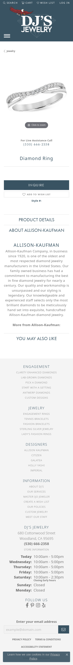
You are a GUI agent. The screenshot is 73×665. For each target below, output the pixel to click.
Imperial (36, 470)
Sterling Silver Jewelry (36, 429)
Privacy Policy (21, 639)
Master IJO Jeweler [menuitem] (36, 496)
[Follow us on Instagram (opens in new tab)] (38, 605)
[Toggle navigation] (7, 35)
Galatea (36, 460)
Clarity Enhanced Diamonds (36, 372)
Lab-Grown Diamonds (36, 377)
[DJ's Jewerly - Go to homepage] (36, 24)
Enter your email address (36, 621)
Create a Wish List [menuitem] (36, 501)
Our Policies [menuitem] (36, 506)
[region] (36, 97)
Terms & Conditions (48, 639)
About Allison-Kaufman (36, 230)
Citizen (36, 455)
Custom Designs (36, 397)
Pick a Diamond (36, 382)
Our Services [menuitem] (36, 491)
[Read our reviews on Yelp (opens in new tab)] (44, 605)
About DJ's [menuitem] (36, 486)
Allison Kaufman (36, 450)
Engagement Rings (36, 414)
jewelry (11, 51)
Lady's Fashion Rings (36, 434)
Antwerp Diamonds (36, 392)
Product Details (36, 220)
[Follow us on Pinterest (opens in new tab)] (32, 605)
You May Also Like (36, 338)
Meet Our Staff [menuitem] (36, 517)
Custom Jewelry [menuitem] (36, 512)
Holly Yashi (36, 465)
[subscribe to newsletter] (63, 629)
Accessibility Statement (36, 646)
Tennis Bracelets (36, 419)
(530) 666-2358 (36, 144)
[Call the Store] (36, 543)
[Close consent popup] (67, 655)
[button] (10, 3)
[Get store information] (36, 549)
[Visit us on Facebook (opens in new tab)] (27, 605)
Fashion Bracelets (36, 424)
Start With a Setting (36, 387)
